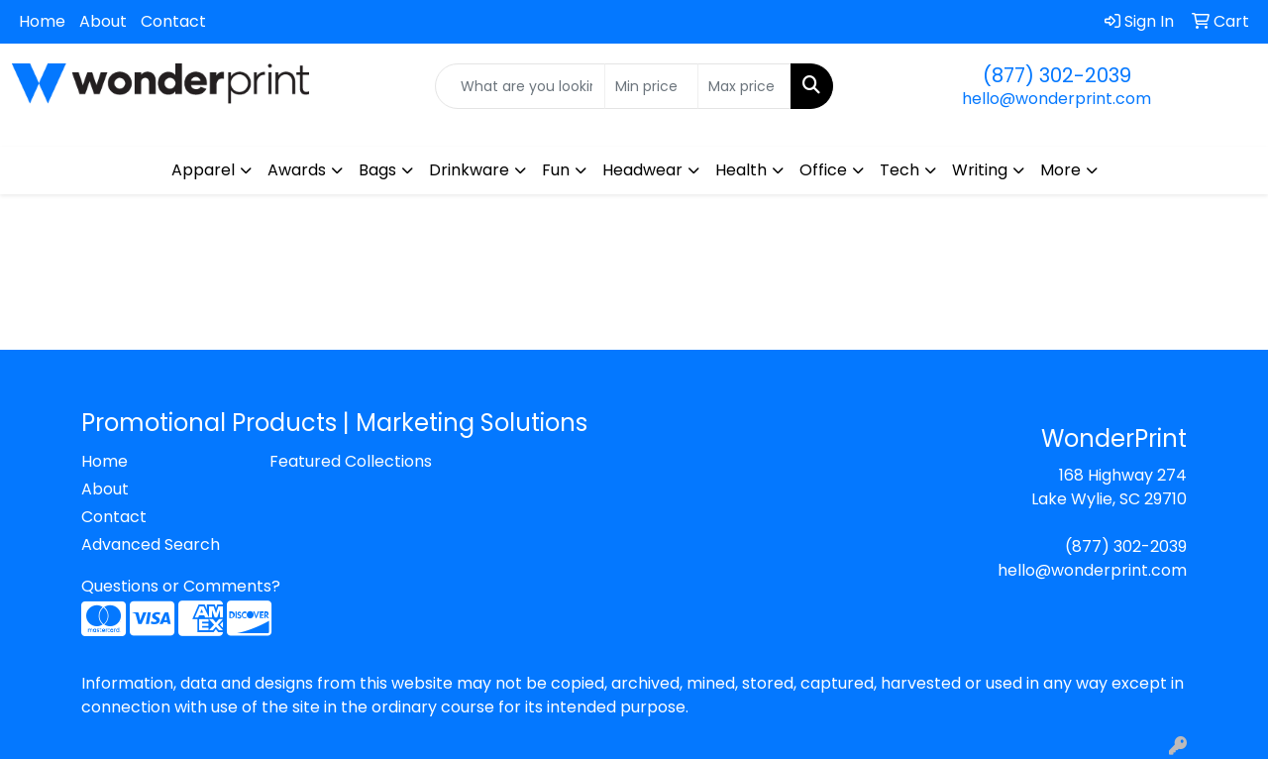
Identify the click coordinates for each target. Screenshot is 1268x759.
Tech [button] (899, 170)
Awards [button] (296, 170)
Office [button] (823, 170)
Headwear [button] (642, 170)
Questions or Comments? (180, 586)
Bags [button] (377, 170)
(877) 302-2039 (1057, 75)
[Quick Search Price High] (744, 86)
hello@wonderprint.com (1056, 98)
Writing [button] (979, 170)
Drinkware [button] (469, 170)
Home (42, 21)
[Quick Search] (520, 86)
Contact (173, 21)
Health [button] (741, 170)
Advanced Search (150, 544)
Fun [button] (556, 170)
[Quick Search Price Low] (651, 86)
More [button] (1060, 170)
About (103, 21)
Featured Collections (350, 461)
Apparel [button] (203, 170)
